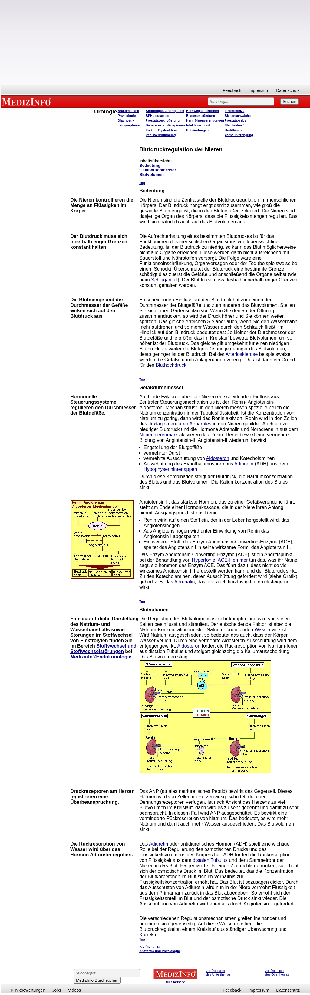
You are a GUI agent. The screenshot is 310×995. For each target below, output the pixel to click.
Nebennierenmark (158, 434)
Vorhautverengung (239, 135)
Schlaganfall (164, 279)
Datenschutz (288, 90)
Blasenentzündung (200, 115)
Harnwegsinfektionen (202, 111)
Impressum (258, 90)
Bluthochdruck (171, 365)
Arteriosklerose (242, 354)
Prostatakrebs (235, 120)
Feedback (232, 90)
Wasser (263, 629)
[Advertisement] (155, 42)
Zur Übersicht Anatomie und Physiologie (159, 949)
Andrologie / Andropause (165, 111)
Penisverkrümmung (161, 135)
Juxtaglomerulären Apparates (179, 423)
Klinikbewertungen (28, 990)
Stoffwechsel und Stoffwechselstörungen (103, 648)
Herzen (206, 796)
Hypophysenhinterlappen (170, 469)
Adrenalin (184, 581)
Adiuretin (243, 463)
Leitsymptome (129, 125)
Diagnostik (126, 120)
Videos (74, 990)
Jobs (56, 990)
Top (142, 183)
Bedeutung (149, 165)
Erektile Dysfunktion (161, 130)
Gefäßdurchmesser (157, 170)
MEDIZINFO (28, 101)
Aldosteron (217, 458)
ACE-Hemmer (233, 560)
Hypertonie (203, 560)
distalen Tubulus (210, 860)
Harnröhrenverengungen (205, 120)
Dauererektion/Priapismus (166, 125)
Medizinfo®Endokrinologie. (101, 656)
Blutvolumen (151, 174)
